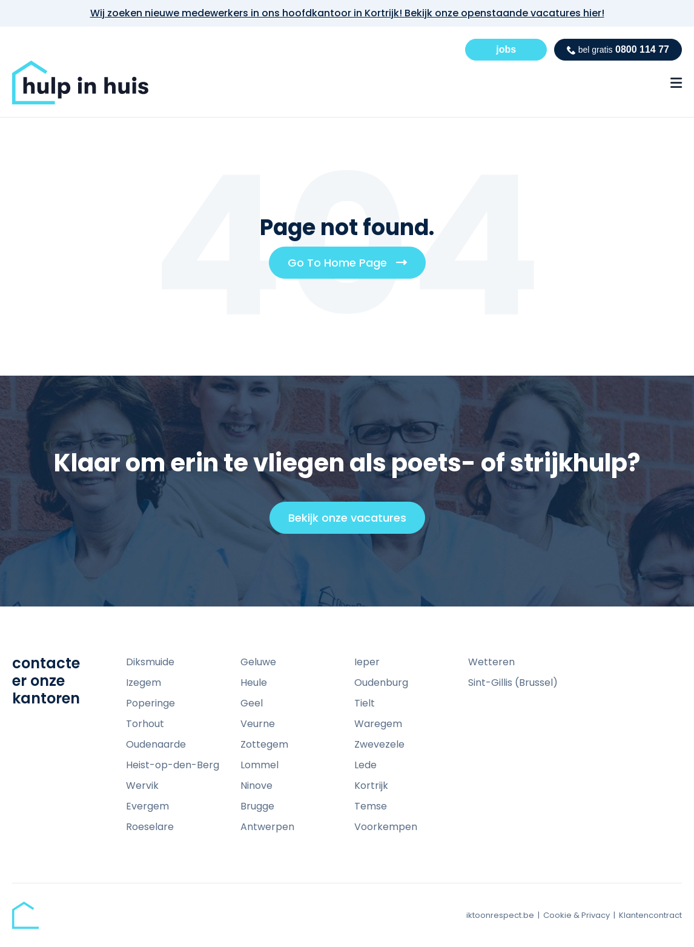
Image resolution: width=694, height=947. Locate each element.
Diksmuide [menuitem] (150, 662)
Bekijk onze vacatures (352, 522)
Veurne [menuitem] (257, 724)
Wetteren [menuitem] (491, 662)
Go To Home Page (352, 266)
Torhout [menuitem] (145, 724)
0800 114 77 (618, 49)
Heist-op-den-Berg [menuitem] (172, 765)
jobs (506, 49)
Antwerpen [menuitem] (267, 827)
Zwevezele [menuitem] (379, 744)
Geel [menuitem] (251, 703)
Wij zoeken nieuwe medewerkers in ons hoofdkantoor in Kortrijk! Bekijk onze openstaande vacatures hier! (347, 13)
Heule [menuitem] (253, 682)
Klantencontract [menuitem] (650, 915)
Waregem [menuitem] (378, 724)
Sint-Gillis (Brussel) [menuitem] (513, 682)
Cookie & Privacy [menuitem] (576, 915)
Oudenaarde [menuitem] (156, 744)
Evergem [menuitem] (147, 806)
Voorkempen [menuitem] (385, 827)
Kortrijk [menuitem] (371, 785)
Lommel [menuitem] (259, 765)
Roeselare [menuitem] (150, 827)
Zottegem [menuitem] (264, 744)
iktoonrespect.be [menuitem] (500, 915)
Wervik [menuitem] (142, 785)
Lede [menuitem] (365, 765)
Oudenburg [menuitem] (381, 682)
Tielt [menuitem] (364, 703)
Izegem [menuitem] (143, 682)
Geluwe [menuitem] (258, 662)
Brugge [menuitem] (257, 806)
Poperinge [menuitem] (150, 703)
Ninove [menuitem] (256, 785)
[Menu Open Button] (676, 83)
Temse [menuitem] (370, 806)
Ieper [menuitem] (367, 662)
